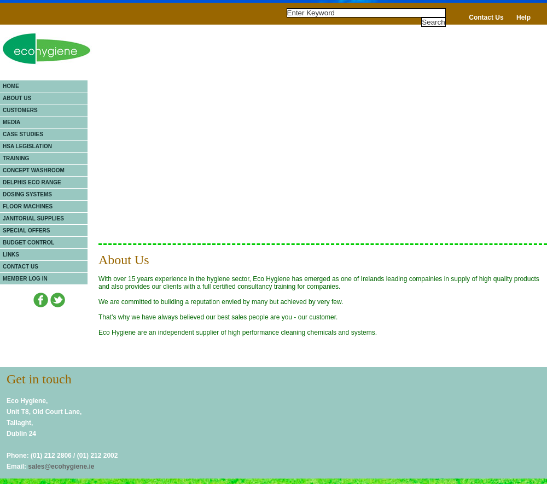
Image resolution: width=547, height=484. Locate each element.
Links (11, 255)
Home (11, 86)
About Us (17, 98)
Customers (20, 110)
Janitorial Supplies (33, 218)
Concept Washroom (34, 170)
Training (16, 158)
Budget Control (28, 243)
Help (523, 17)
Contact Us (486, 17)
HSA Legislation (27, 146)
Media (11, 122)
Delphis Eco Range (32, 182)
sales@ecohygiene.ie (61, 466)
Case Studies (23, 134)
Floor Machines (28, 206)
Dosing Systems (27, 194)
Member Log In (25, 279)
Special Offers (26, 231)
